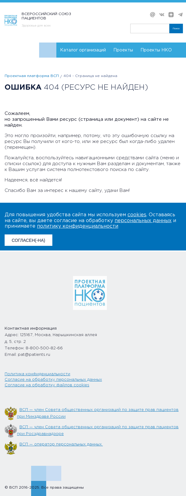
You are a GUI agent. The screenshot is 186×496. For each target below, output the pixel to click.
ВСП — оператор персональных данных (61, 444)
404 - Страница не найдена (90, 76)
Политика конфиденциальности (37, 374)
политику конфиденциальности (77, 226)
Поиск (176, 28)
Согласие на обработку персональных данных (53, 379)
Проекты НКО (156, 50)
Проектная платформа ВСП (32, 76)
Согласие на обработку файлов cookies (47, 385)
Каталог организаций (83, 50)
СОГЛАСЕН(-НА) (28, 240)
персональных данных (143, 220)
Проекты (123, 50)
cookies (136, 215)
